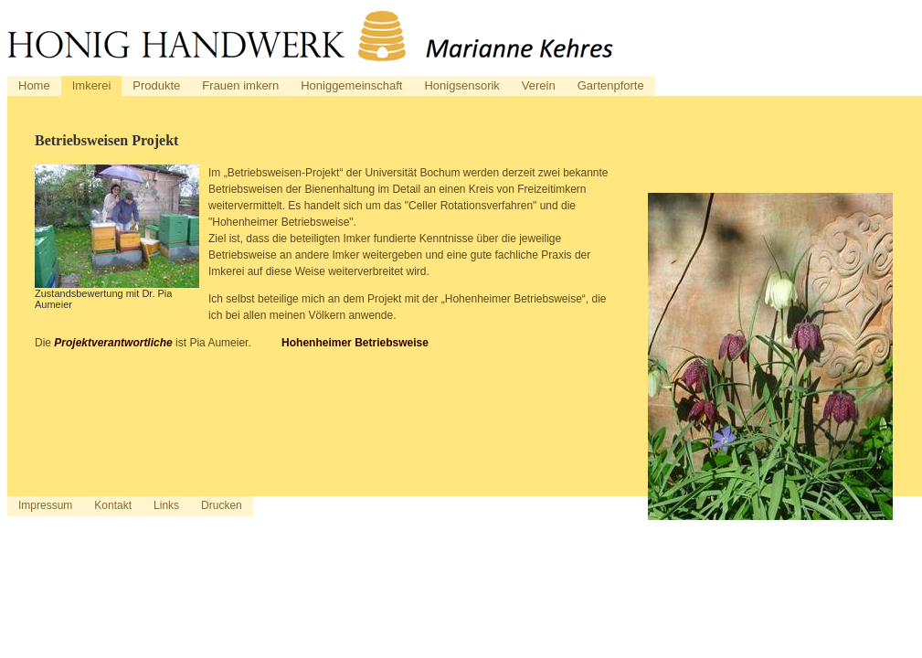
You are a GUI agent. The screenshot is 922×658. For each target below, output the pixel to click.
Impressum (45, 505)
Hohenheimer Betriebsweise (355, 342)
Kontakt (113, 505)
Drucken (221, 505)
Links (166, 505)
